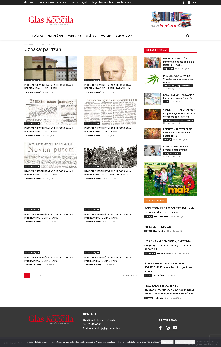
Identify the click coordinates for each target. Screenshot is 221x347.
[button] (187, 36)
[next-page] (40, 275)
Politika (148, 298)
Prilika (148, 231)
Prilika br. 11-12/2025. (158, 226)
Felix (166, 101)
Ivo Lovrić (158, 298)
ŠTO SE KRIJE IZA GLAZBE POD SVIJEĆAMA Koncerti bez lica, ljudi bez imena (168, 267)
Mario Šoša (159, 275)
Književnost (150, 253)
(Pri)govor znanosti (172, 153)
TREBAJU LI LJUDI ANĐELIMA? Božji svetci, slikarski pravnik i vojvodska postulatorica (179, 113)
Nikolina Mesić (164, 253)
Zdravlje (167, 139)
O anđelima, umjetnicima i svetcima (178, 120)
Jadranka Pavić (161, 216)
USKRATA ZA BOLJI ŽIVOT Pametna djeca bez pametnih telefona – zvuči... (178, 61)
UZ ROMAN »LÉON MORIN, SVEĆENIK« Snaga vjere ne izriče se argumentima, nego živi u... (168, 245)
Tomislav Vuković (32, 92)
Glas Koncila (159, 231)
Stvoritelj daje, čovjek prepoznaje (178, 86)
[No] (217, 342)
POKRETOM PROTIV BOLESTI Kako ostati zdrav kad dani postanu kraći (178, 132)
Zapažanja (168, 68)
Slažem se (167, 342)
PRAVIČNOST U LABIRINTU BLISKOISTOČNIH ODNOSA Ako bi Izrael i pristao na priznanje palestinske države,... (169, 289)
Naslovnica (29, 44)
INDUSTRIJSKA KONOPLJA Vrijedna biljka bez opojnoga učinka (178, 79)
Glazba (148, 275)
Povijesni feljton (32, 80)
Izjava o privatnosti (185, 342)
